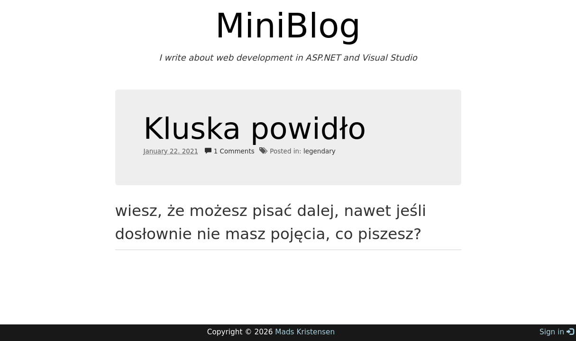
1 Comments (229, 151)
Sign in (556, 332)
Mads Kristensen (305, 332)
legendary (319, 151)
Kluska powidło (255, 128)
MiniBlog (288, 25)
